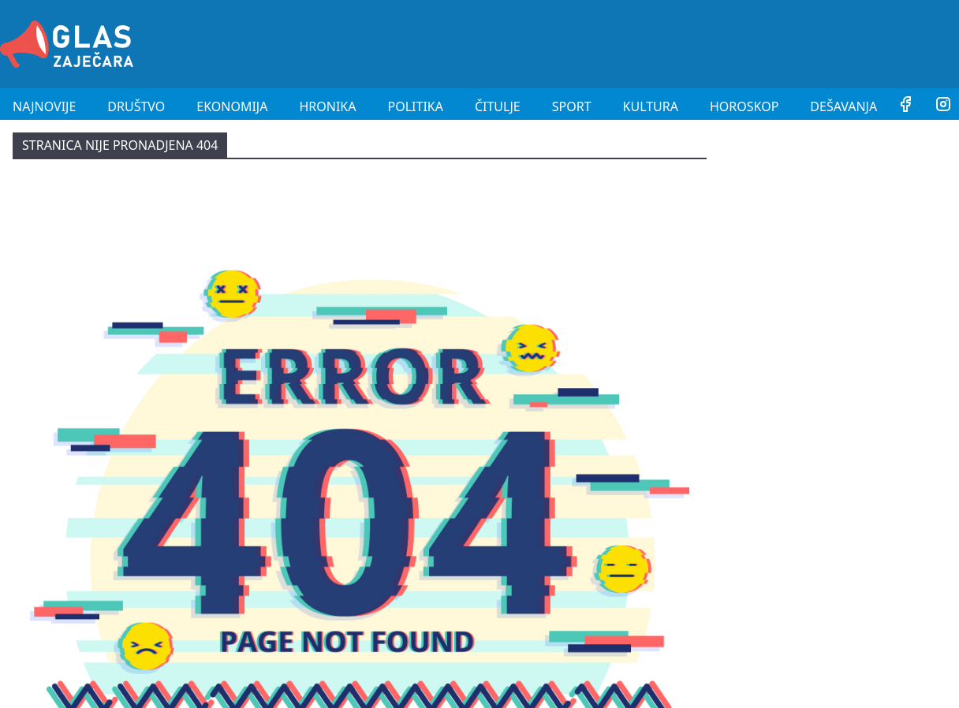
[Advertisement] (672, 41)
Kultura (650, 106)
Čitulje (498, 106)
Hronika (327, 106)
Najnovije (44, 106)
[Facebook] (905, 106)
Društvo (136, 106)
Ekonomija (231, 106)
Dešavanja (843, 106)
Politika (415, 106)
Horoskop (744, 106)
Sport (571, 106)
